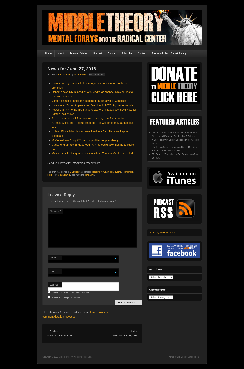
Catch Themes (195, 357)
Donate (111, 53)
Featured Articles (78, 53)
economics (127, 172)
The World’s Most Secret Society (169, 53)
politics (51, 175)
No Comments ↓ (97, 74)
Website (54, 284)
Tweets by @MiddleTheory (162, 232)
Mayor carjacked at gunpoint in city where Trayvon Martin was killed (92, 153)
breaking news (99, 172)
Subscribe (126, 53)
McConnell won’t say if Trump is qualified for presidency (85, 140)
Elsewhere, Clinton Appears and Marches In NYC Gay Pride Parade (92, 105)
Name (53, 257)
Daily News (75, 172)
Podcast (97, 53)
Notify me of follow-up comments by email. (71, 293)
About (60, 53)
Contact (142, 53)
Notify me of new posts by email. (66, 297)
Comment (55, 211)
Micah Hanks (80, 74)
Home (48, 53)
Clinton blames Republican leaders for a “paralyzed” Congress (89, 100)
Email (53, 271)
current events (114, 172)
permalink (89, 175)
